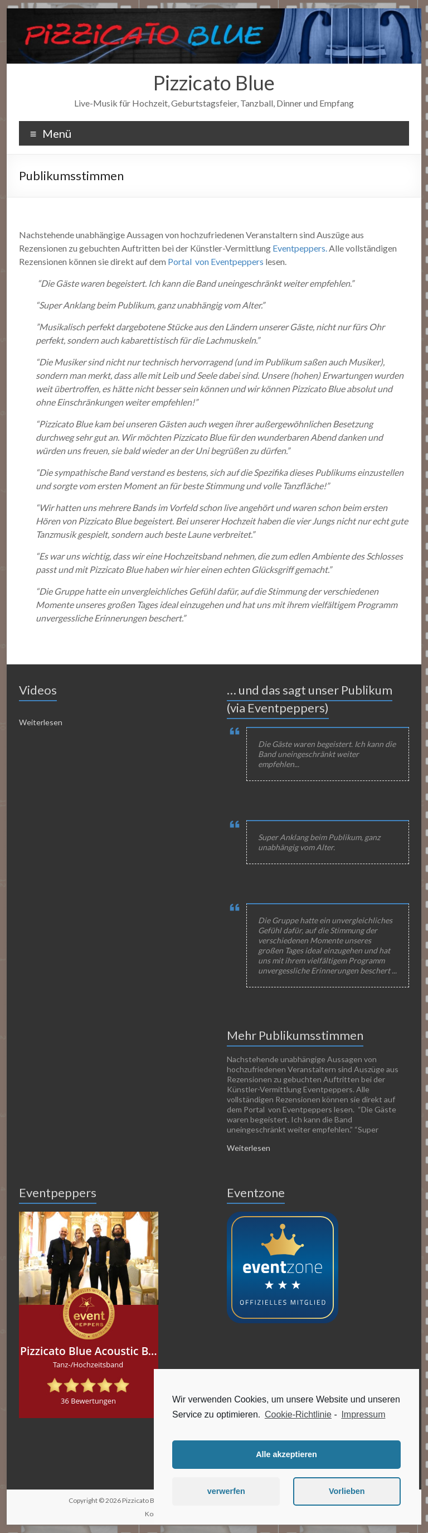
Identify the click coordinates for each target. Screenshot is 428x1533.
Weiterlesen (40, 722)
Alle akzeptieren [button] (286, 1454)
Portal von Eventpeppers (216, 261)
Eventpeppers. (300, 248)
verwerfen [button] (226, 1491)
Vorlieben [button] (347, 1491)
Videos (38, 689)
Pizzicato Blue (214, 82)
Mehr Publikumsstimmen (295, 1035)
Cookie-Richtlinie (298, 1414)
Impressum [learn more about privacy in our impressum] (363, 1414)
